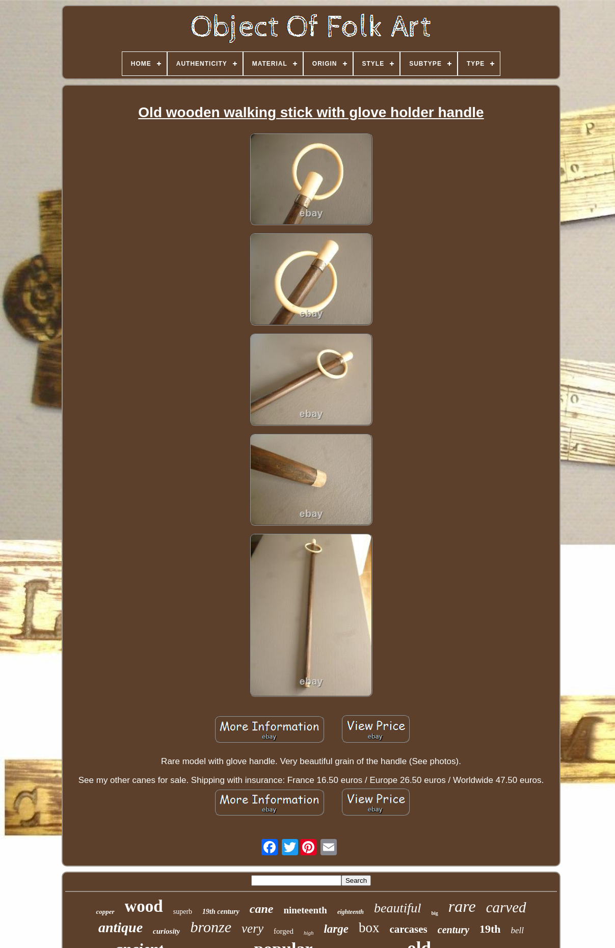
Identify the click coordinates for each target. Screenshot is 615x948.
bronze (210, 926)
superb (182, 911)
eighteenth (350, 911)
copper (105, 911)
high (309, 933)
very (252, 928)
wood (144, 906)
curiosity (166, 931)
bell (517, 930)
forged (283, 931)
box (369, 927)
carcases (408, 929)
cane (262, 908)
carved (506, 907)
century (453, 929)
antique (120, 927)
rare (462, 906)
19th (490, 929)
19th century (220, 911)
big (434, 913)
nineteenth (305, 910)
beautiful (397, 908)
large (336, 929)
